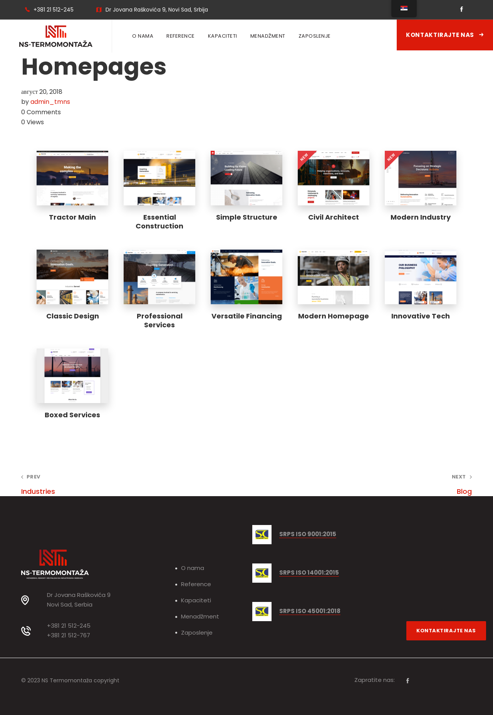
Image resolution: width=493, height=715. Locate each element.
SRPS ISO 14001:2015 (309, 573)
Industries (124, 484)
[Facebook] (407, 680)
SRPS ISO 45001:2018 (309, 611)
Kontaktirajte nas (445, 35)
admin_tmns (50, 101)
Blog (368, 484)
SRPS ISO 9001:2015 (307, 534)
